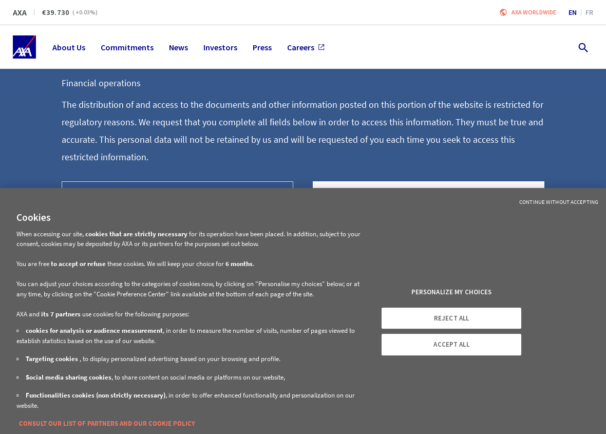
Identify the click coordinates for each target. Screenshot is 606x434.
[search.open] (582, 47)
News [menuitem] (178, 47)
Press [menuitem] (262, 47)
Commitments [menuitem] (127, 47)
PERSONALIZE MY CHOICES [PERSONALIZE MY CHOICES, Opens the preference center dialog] (451, 292)
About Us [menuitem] (68, 47)
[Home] (24, 47)
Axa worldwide (534, 12)
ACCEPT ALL (451, 344)
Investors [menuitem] (220, 47)
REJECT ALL (451, 318)
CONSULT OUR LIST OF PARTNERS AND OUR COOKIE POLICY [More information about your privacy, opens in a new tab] (107, 423)
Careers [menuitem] (306, 47)
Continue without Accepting (558, 201)
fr (589, 12)
